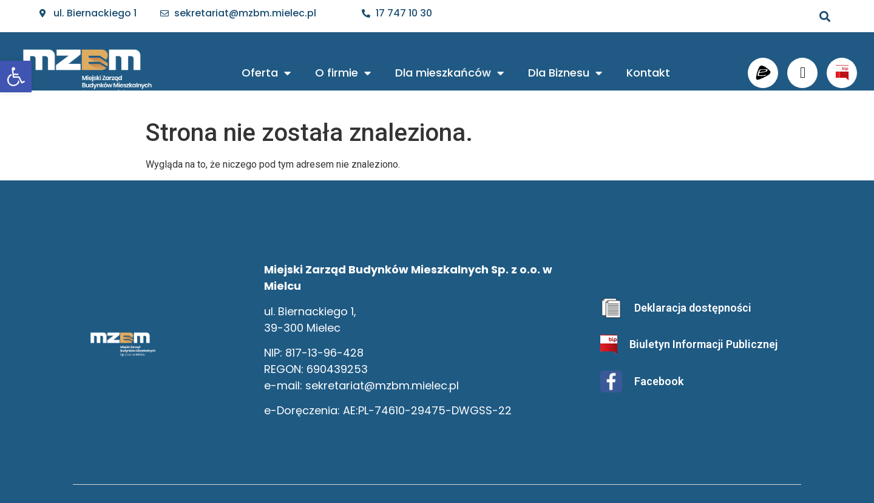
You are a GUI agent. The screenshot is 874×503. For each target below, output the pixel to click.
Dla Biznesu (565, 72)
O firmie (343, 72)
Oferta (266, 72)
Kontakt (648, 72)
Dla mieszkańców (449, 72)
